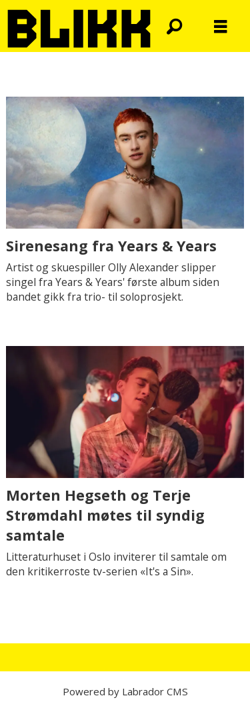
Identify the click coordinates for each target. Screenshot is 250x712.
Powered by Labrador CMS (125, 691)
